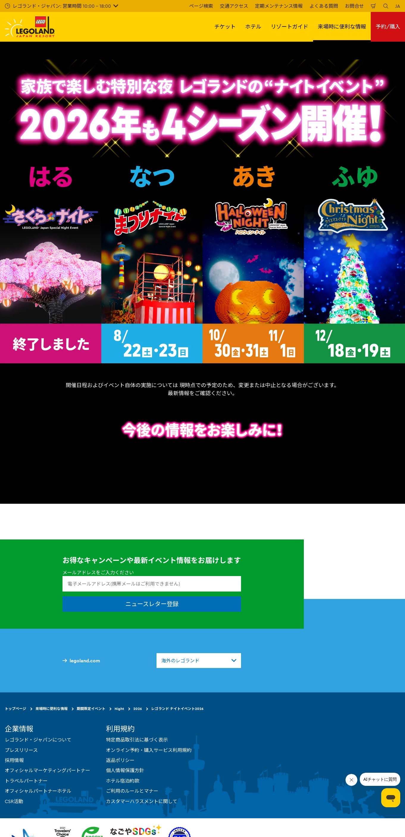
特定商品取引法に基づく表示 (137, 740)
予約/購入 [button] (388, 26)
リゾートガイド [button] (289, 26)
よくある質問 (323, 6)
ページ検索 (201, 6)
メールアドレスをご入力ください (98, 572)
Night (119, 708)
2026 (137, 708)
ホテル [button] (253, 26)
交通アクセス (234, 6)
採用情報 (14, 760)
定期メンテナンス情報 (279, 6)
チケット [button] (225, 26)
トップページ (15, 708)
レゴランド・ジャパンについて (38, 740)
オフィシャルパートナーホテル (38, 791)
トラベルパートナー (26, 781)
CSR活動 (14, 801)
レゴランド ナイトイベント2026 (177, 708)
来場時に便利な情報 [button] (342, 26)
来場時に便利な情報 (51, 708)
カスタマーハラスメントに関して (141, 801)
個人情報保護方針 (125, 770)
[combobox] (199, 660)
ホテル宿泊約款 (122, 781)
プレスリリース (21, 750)
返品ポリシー (120, 760)
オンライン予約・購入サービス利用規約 (149, 750)
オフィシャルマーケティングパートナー (47, 770)
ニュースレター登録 (152, 604)
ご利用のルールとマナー (132, 791)
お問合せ (354, 6)
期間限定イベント (91, 708)
